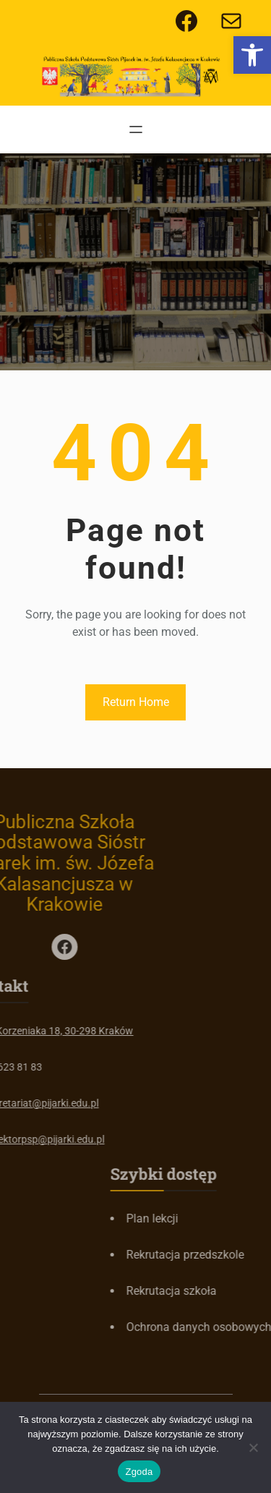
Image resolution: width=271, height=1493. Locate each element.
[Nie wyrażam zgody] (253, 1447)
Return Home (136, 702)
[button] (252, 55)
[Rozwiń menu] (135, 129)
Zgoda (138, 1471)
